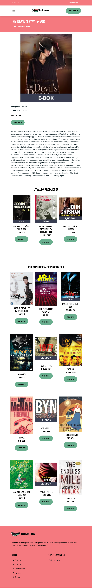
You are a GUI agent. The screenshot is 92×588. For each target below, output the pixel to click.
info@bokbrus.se (74, 3)
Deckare (24, 107)
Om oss (18, 577)
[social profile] (18, 3)
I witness (70, 369)
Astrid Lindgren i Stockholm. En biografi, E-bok (46, 229)
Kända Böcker (20, 568)
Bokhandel (73, 11)
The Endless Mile (70, 498)
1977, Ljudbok (46, 365)
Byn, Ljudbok (46, 428)
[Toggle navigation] (13, 11)
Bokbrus (18, 564)
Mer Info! (18, 122)
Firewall (21, 437)
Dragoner (22, 374)
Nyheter (18, 573)
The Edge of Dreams (70, 435)
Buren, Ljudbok (46, 491)
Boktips (18, 560)
